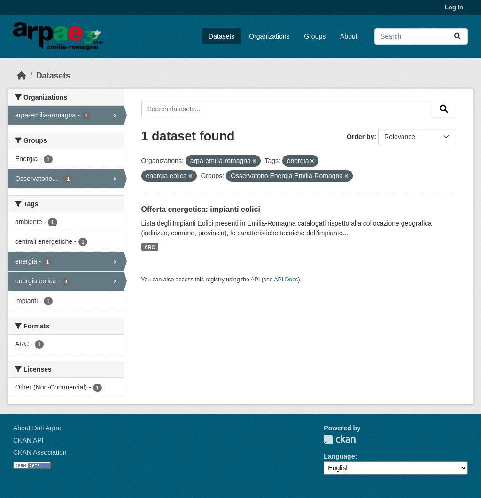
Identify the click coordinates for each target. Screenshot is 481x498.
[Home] (21, 75)
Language (339, 456)
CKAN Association (40, 452)
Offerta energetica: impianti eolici (200, 209)
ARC (149, 247)
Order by (360, 136)
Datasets (221, 36)
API (255, 279)
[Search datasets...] (421, 36)
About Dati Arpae (38, 428)
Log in (454, 7)
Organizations (269, 36)
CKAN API (28, 440)
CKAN (340, 439)
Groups (315, 36)
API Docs (286, 279)
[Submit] (457, 36)
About (348, 36)
